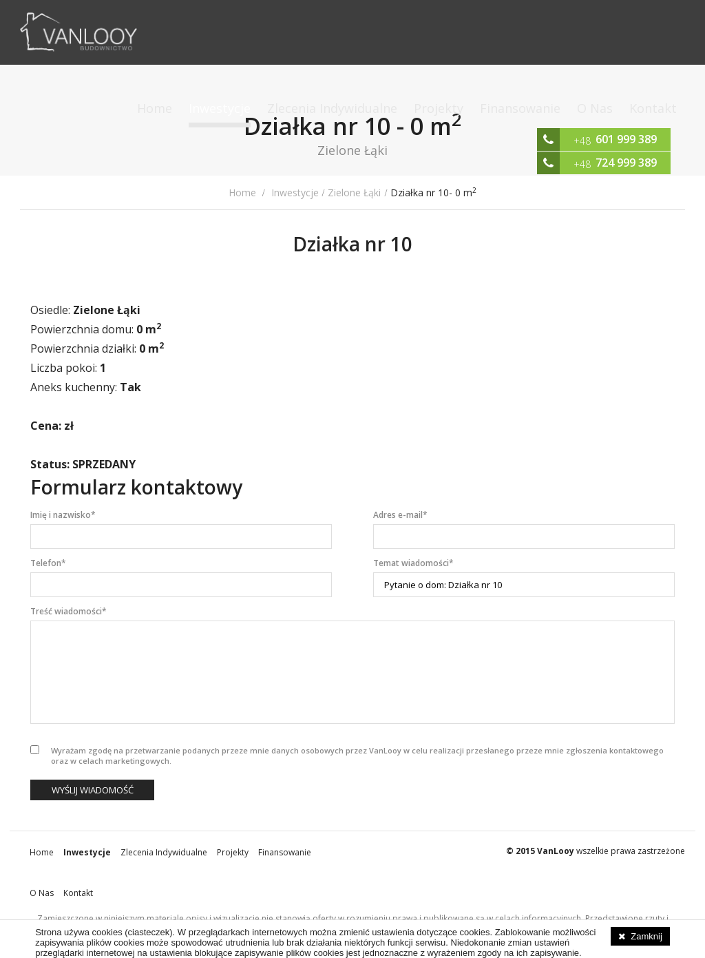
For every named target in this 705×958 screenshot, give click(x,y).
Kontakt (653, 108)
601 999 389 (626, 139)
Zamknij (646, 936)
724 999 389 (626, 162)
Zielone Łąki (354, 192)
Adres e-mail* (400, 515)
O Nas (595, 108)
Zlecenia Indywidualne (332, 108)
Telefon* (48, 563)
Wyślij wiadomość (93, 790)
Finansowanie (520, 108)
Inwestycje (220, 108)
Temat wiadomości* (413, 563)
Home (154, 108)
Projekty (438, 108)
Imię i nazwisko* (63, 515)
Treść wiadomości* (68, 611)
